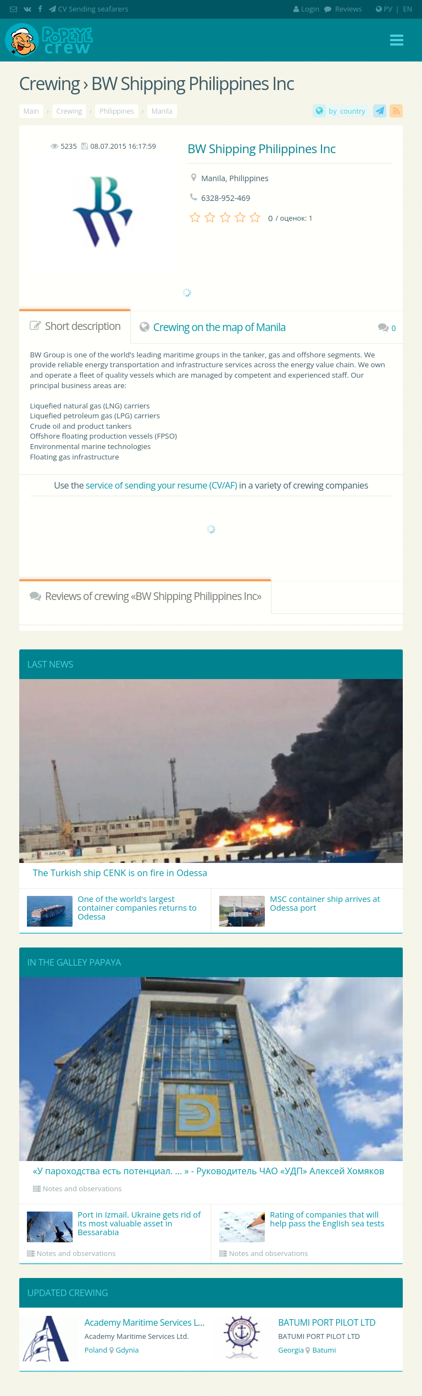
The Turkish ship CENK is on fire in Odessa (120, 873)
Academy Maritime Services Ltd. (146, 1322)
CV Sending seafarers (93, 9)
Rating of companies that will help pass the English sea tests (302, 1225)
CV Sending (379, 110)
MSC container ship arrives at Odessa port (299, 910)
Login (306, 9)
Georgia (291, 1350)
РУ (388, 9)
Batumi (324, 1350)
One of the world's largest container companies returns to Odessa (112, 910)
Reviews (348, 9)
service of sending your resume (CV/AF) (161, 485)
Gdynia (127, 1350)
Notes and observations (82, 1188)
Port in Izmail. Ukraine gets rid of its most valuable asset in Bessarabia (114, 1225)
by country (347, 111)
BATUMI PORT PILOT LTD (326, 1322)
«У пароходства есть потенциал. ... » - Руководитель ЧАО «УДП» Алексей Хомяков (208, 1171)
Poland (96, 1350)
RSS (396, 110)
